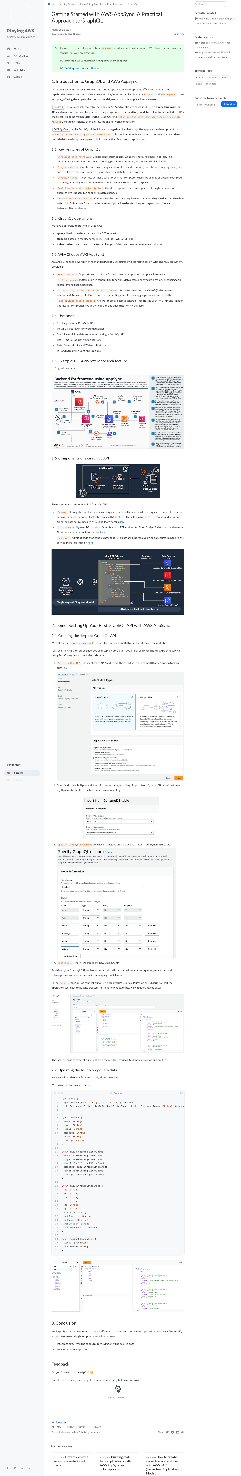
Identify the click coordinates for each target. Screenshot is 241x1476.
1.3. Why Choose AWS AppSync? (212, 146)
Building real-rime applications (82, 68)
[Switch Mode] (8, 1468)
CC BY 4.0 (82, 1432)
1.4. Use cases (204, 151)
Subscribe (229, 104)
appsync (71, 1426)
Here (116, 1060)
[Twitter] (167, 1432)
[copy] (181, 1093)
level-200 (96, 1426)
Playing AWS (20, 31)
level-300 (200, 77)
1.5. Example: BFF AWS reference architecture (213, 158)
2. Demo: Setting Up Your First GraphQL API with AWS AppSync (214, 170)
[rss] (28, 1468)
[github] (21, 1468)
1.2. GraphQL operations (209, 141)
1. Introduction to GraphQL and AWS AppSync (211, 129)
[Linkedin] (178, 1432)
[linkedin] (15, 1468)
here (72, 368)
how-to (60, 1426)
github (199, 83)
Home (51, 4)
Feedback (200, 182)
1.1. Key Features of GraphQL (211, 136)
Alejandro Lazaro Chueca (67, 34)
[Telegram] (173, 1432)
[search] (212, 4)
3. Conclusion (201, 177)
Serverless (61, 1422)
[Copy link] (182, 1432)
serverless (83, 1426)
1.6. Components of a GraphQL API (214, 164)
